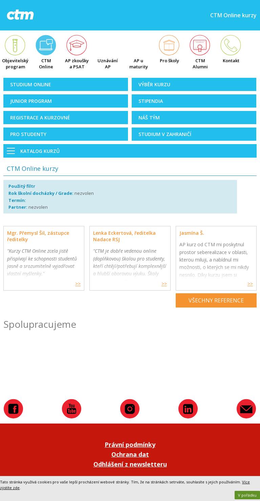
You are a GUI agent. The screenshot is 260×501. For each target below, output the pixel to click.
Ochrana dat (130, 454)
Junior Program (31, 101)
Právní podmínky (130, 444)
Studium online (30, 84)
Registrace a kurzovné (40, 117)
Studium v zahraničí (164, 134)
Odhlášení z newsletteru (130, 464)
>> (78, 283)
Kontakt (231, 61)
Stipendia (150, 101)
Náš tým (149, 117)
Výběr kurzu (154, 84)
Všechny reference (216, 300)
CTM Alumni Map (200, 64)
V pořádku (247, 495)
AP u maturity (138, 64)
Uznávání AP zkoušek (108, 64)
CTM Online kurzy (46, 64)
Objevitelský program (15, 64)
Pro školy (169, 61)
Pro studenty (28, 134)
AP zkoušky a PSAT (77, 64)
